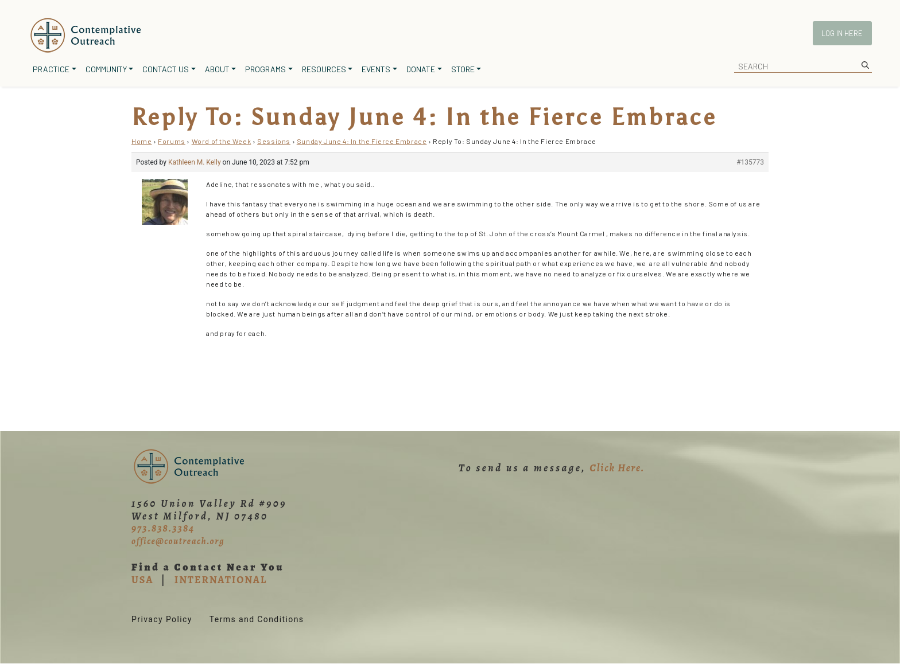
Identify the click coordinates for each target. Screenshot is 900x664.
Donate (420, 69)
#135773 (750, 162)
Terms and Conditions (257, 619)
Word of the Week (221, 141)
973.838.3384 (163, 528)
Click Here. (617, 468)
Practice (51, 69)
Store (463, 69)
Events (376, 69)
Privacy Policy (161, 619)
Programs (265, 69)
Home (141, 141)
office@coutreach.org (177, 541)
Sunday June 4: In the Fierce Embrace (362, 141)
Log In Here (842, 33)
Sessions (273, 141)
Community (106, 69)
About (217, 69)
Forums (171, 141)
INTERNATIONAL (220, 580)
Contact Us (165, 69)
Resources (324, 69)
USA (142, 580)
